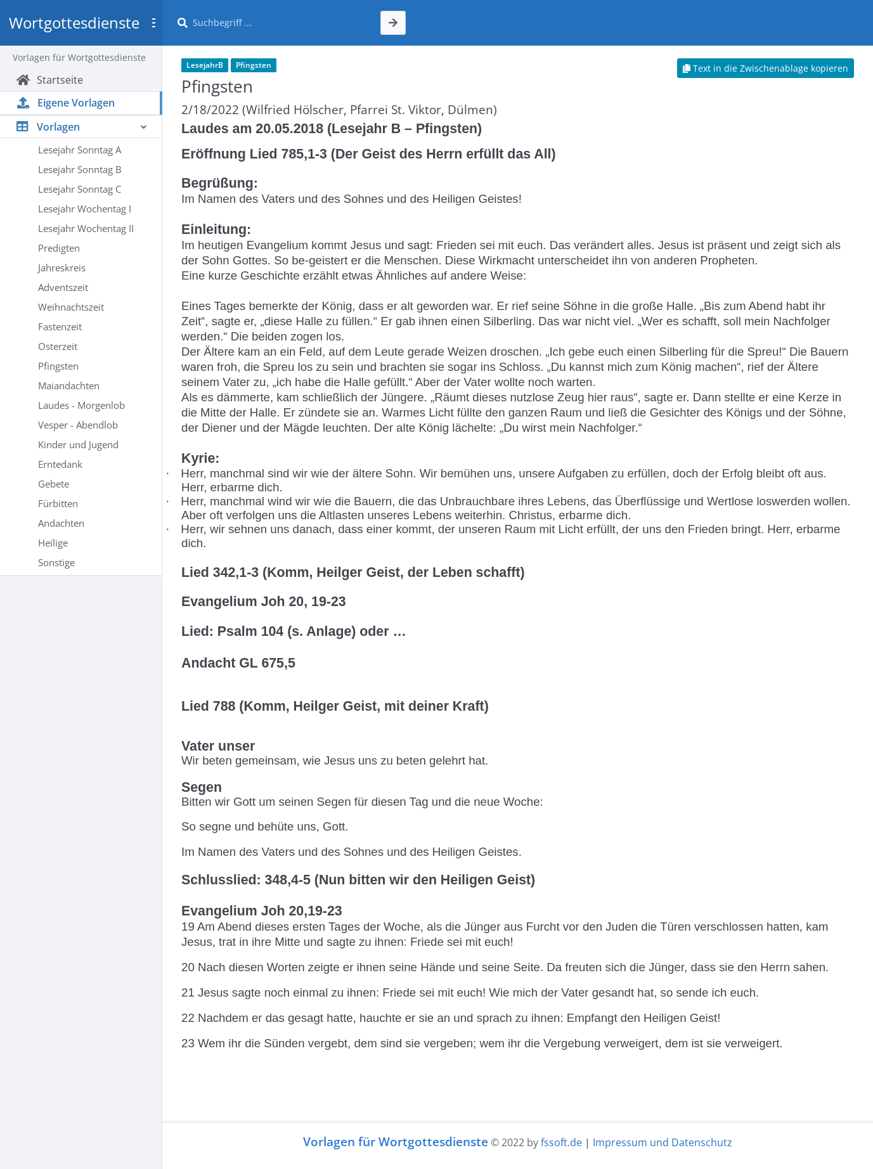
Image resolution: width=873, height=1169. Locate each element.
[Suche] (279, 23)
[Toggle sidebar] (153, 22)
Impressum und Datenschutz (662, 1142)
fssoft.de (561, 1142)
